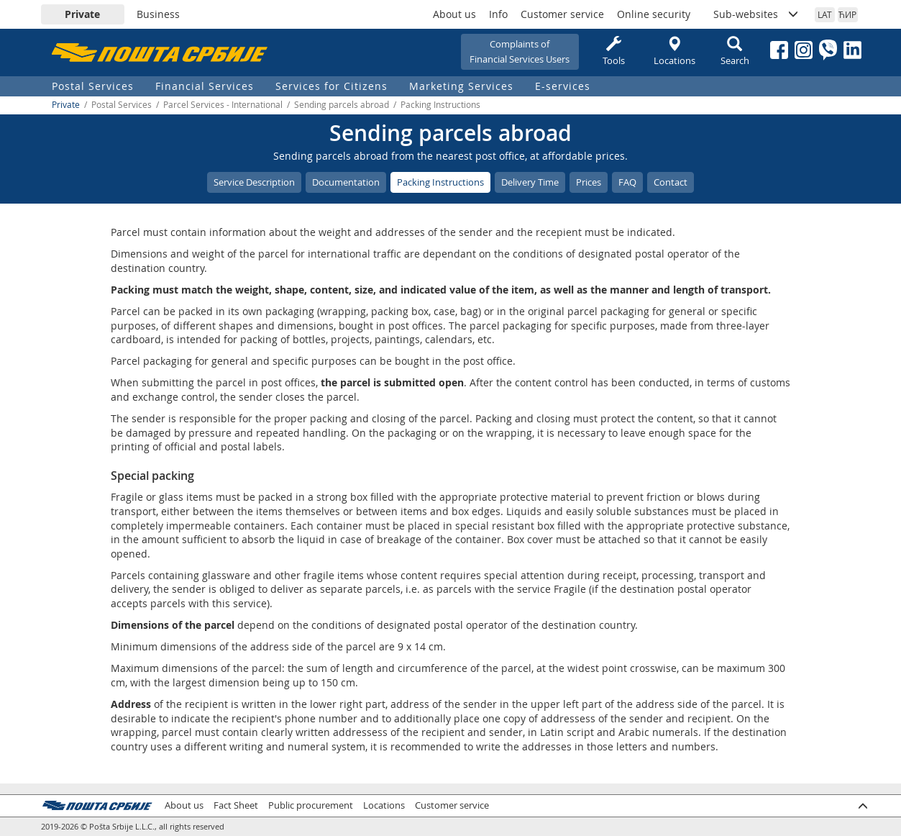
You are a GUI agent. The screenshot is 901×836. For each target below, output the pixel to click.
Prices (588, 182)
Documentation (346, 182)
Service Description (254, 182)
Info (498, 14)
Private (82, 14)
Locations (674, 51)
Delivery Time (530, 182)
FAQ (627, 182)
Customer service (562, 14)
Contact (670, 182)
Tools (614, 51)
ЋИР (847, 14)
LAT (825, 14)
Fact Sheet (236, 805)
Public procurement (310, 805)
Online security (653, 14)
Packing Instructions (440, 182)
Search (735, 51)
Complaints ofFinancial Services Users (520, 51)
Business (158, 14)
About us (454, 14)
